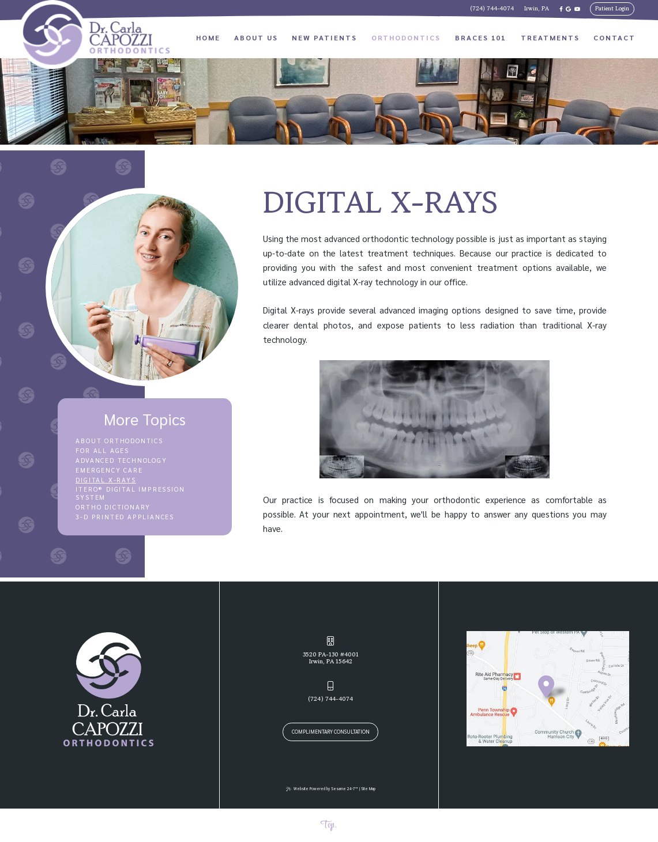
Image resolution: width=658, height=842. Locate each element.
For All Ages (102, 451)
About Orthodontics (119, 441)
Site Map (368, 788)
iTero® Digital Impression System (130, 493)
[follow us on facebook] (561, 8)
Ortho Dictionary (113, 507)
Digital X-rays (106, 480)
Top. (328, 825)
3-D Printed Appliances (125, 517)
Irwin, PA (536, 9)
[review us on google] (568, 8)
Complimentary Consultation (331, 731)
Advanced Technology (121, 460)
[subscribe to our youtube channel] (577, 8)
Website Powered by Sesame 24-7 (322, 788)
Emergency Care (109, 470)
